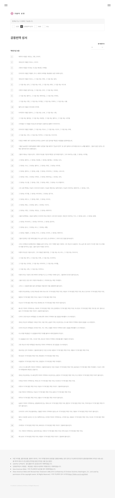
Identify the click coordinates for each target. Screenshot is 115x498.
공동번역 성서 (28, 26)
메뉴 (109, 5)
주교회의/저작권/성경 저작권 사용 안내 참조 (38, 461)
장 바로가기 (101, 44)
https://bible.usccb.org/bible (77, 474)
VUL (47, 26)
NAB (39, 26)
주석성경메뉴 (6, 5)
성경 (17, 26)
